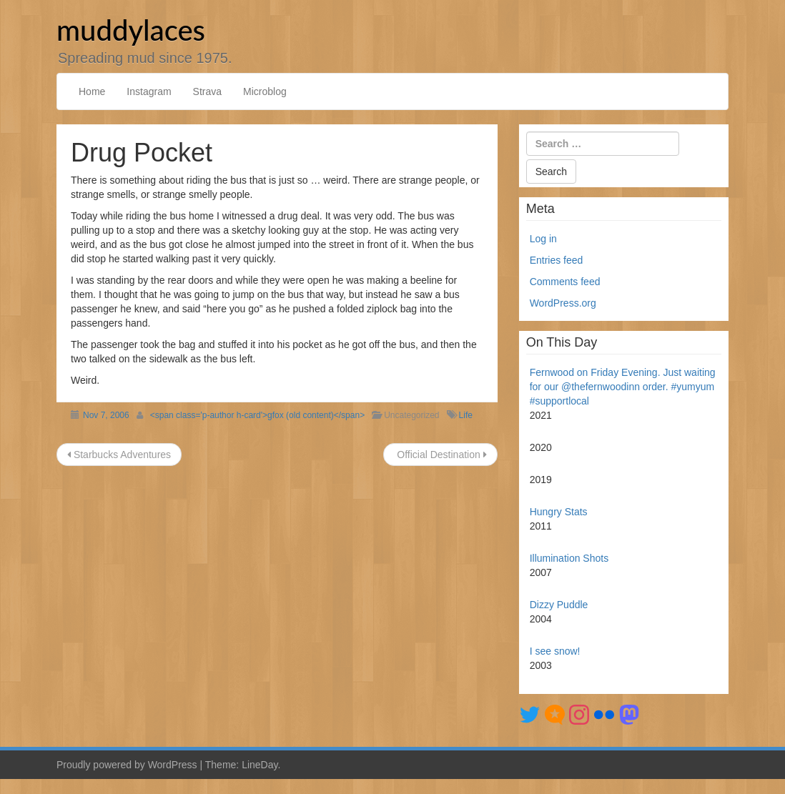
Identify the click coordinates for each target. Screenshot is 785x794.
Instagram (149, 91)
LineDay (259, 764)
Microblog (265, 91)
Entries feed (556, 260)
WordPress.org (563, 303)
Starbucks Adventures (119, 454)
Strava (207, 91)
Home (92, 91)
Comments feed (565, 281)
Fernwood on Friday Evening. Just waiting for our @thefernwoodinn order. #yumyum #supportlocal (623, 387)
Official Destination (440, 454)
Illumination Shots (569, 558)
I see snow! (555, 651)
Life (466, 415)
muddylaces (130, 30)
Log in (543, 238)
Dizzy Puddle (559, 604)
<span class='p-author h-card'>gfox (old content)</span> (257, 415)
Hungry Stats (559, 511)
